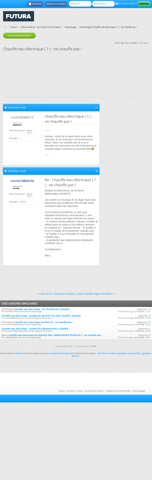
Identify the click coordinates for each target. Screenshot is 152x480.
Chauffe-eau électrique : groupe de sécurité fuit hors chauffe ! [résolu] (41, 315)
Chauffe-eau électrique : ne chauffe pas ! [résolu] (41, 309)
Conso (80, 390)
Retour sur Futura (56, 3)
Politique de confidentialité (118, 390)
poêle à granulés (143, 353)
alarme (75, 355)
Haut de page (138, 390)
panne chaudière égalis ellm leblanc (95, 293)
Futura (62, 390)
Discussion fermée (19, 35)
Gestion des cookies (94, 390)
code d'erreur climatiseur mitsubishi (57, 293)
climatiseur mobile (107, 353)
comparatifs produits (59, 353)
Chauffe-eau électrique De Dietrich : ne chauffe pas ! (43, 322)
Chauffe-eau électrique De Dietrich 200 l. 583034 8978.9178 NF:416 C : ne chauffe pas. (54, 335)
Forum (13, 27)
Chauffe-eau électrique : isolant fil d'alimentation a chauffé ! (35, 328)
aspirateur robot (125, 353)
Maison (18, 353)
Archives (71, 390)
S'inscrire (35, 4)
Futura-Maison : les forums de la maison (41, 27)
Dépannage (70, 27)
